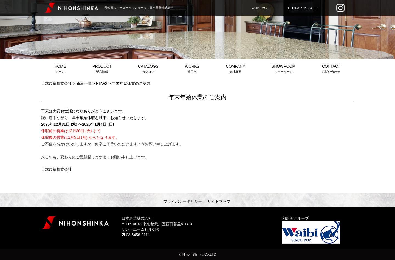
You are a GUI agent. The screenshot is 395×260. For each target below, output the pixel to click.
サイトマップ (218, 201)
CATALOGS (148, 69)
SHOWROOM (284, 69)
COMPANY (235, 69)
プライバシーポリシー (182, 201)
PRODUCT (102, 69)
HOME (60, 69)
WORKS (192, 69)
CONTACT (260, 8)
